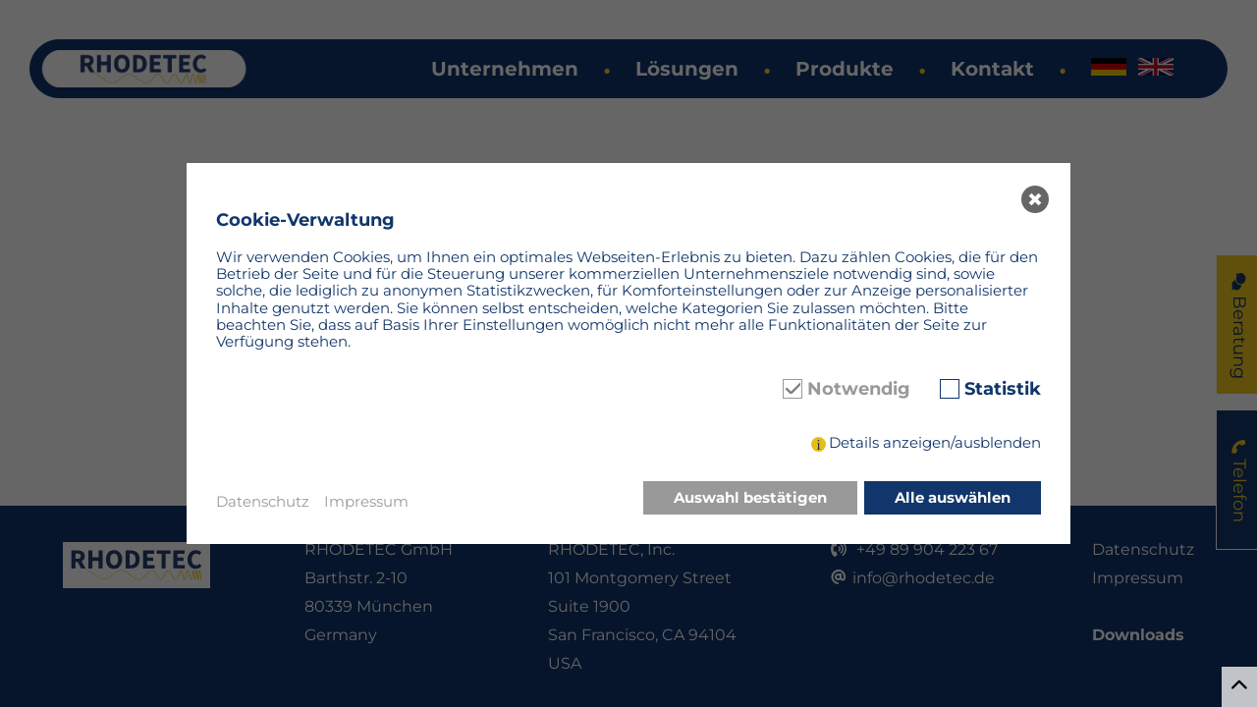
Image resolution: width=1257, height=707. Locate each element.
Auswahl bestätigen (750, 497)
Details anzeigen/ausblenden (935, 442)
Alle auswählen (953, 497)
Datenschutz (262, 501)
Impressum (366, 501)
